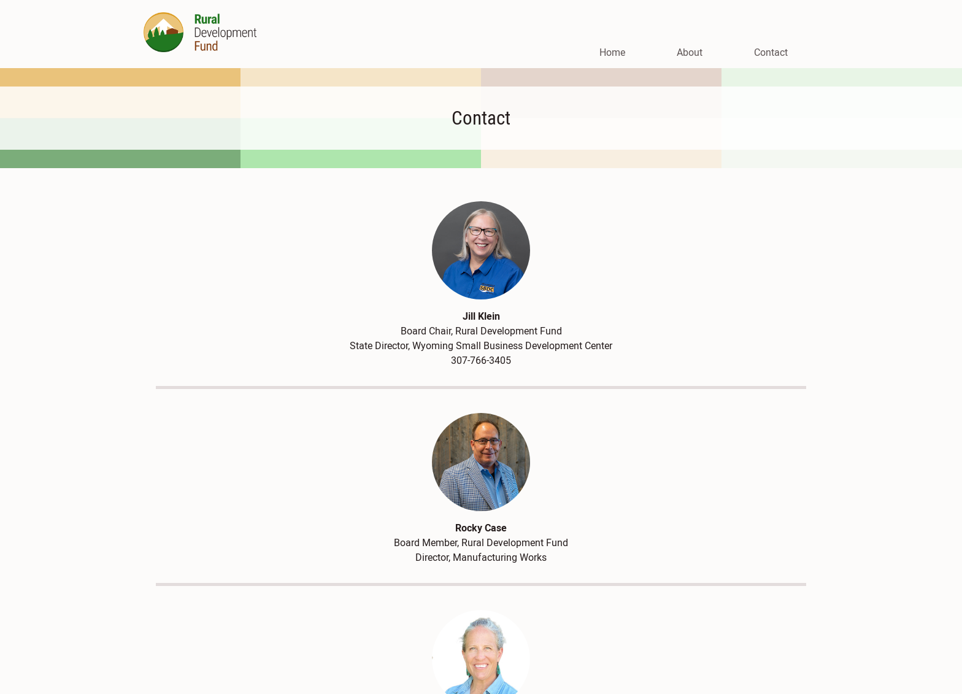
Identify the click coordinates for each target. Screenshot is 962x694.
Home (612, 52)
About (689, 52)
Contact (771, 52)
